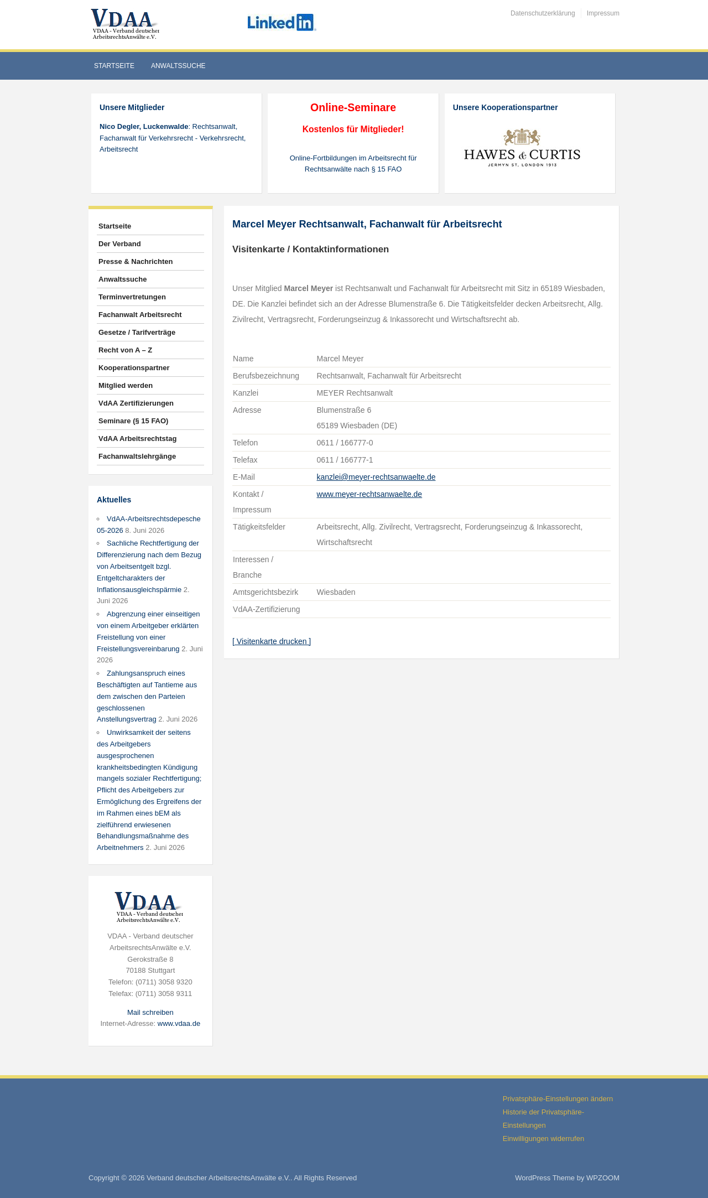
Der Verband (119, 244)
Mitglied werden (125, 385)
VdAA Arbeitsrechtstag (137, 438)
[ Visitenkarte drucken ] (271, 641)
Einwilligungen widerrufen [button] (543, 1138)
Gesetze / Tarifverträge (136, 332)
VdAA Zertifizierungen (136, 403)
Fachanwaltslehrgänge (137, 456)
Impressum (603, 13)
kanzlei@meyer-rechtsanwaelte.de (376, 477)
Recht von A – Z (125, 350)
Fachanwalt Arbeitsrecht (140, 314)
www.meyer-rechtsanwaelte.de (370, 494)
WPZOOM (603, 1178)
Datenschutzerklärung (543, 13)
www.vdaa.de (179, 1023)
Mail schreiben (150, 1012)
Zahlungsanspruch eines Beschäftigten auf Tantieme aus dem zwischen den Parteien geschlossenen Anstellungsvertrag (147, 696)
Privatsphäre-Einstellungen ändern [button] (558, 1099)
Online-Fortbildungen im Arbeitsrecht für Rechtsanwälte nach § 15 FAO (353, 164)
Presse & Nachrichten (135, 261)
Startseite (114, 66)
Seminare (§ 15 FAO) (133, 421)
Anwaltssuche (178, 66)
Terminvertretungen (132, 297)
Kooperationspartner (134, 368)
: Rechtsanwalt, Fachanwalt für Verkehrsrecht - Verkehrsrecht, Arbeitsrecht (173, 138)
